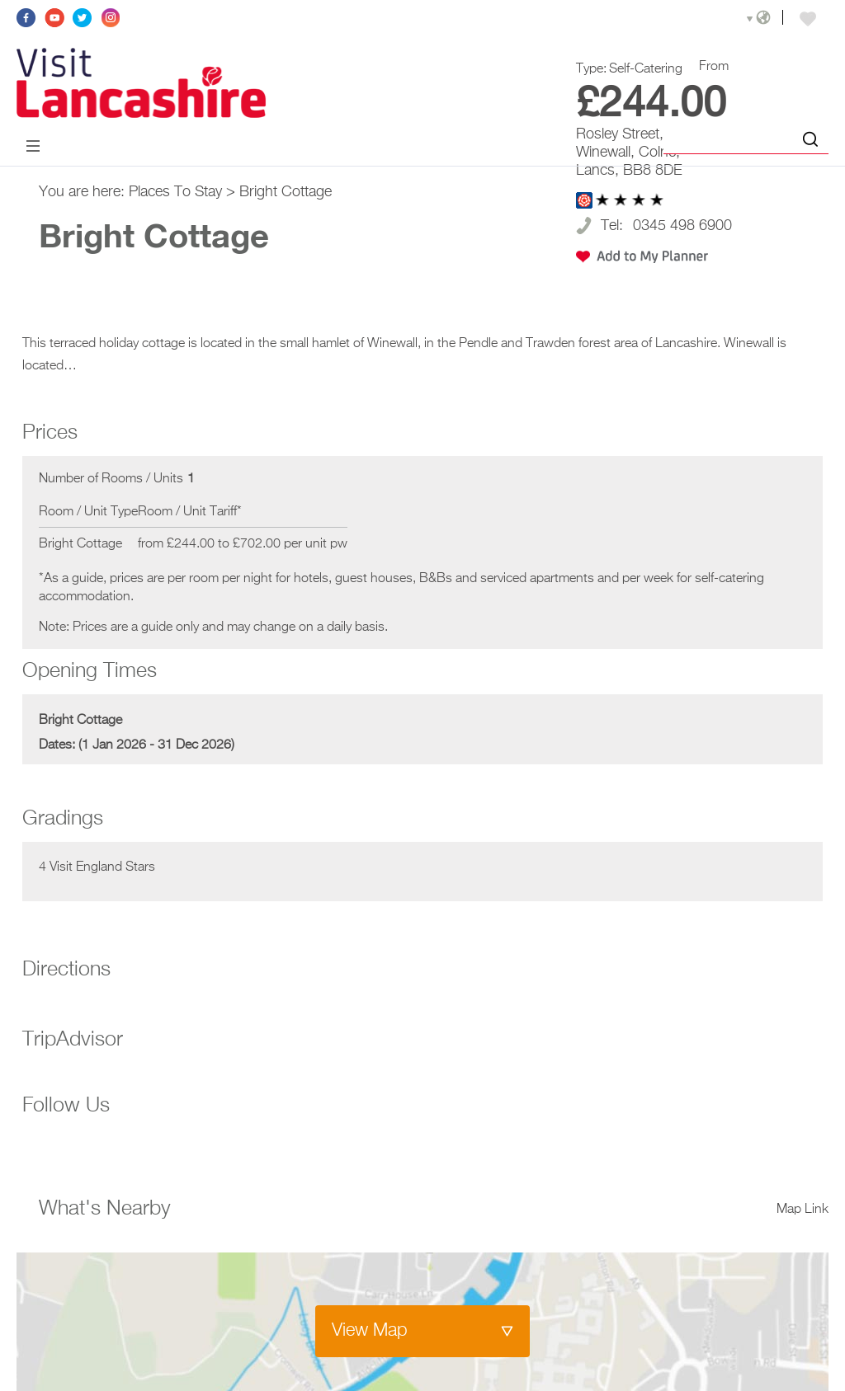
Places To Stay (175, 192)
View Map (370, 1331)
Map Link (802, 1209)
